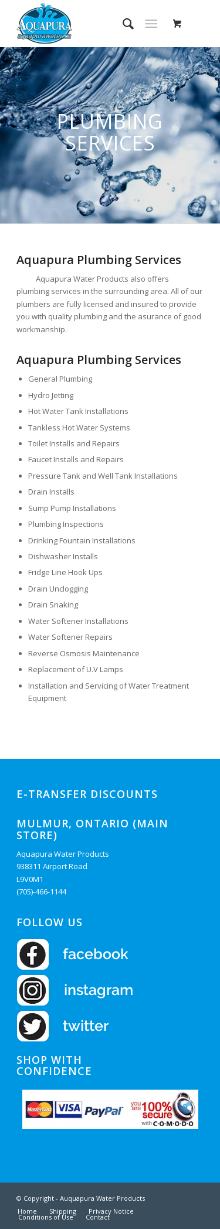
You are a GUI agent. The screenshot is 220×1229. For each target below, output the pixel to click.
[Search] (122, 23)
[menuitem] (122, 23)
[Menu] (151, 23)
